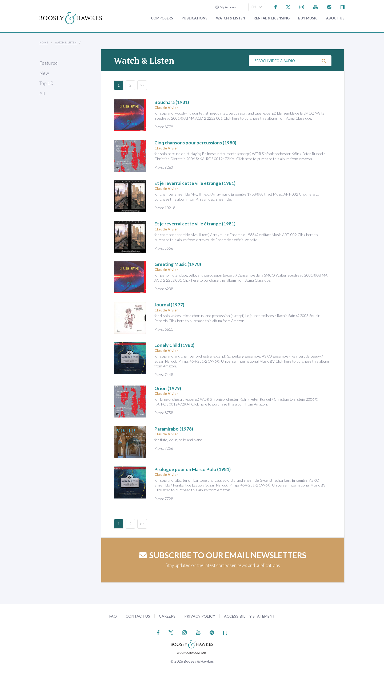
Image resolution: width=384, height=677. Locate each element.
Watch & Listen (230, 18)
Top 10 (46, 83)
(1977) (169, 304)
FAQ (113, 616)
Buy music (308, 18)
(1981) (171, 102)
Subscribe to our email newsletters (222, 555)
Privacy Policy (199, 616)
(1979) (167, 388)
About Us (335, 18)
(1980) (195, 142)
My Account (226, 7)
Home (43, 42)
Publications (194, 18)
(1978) (177, 264)
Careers (167, 616)
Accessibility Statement (249, 616)
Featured (48, 63)
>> (142, 85)
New (44, 73)
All (42, 93)
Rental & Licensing (272, 18)
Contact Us (138, 616)
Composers (162, 18)
